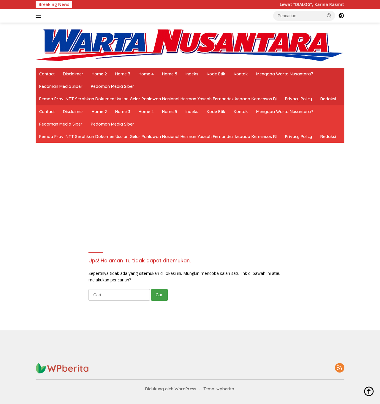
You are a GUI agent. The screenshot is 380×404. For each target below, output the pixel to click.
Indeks (192, 74)
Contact (47, 74)
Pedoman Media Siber (61, 86)
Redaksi (328, 99)
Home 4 (146, 74)
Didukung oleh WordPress (170, 389)
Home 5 (169, 74)
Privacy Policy (298, 99)
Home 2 (99, 74)
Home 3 (122, 74)
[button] (329, 15)
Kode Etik (216, 74)
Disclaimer (73, 74)
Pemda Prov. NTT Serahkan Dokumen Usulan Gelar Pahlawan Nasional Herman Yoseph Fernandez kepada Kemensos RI (158, 99)
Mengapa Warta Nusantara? (284, 74)
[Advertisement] (189, 208)
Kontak (241, 74)
